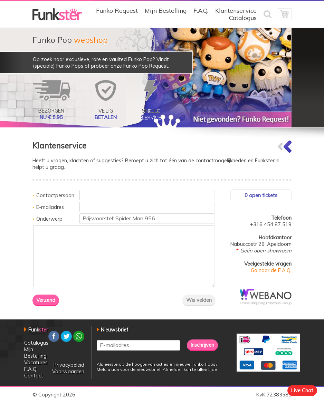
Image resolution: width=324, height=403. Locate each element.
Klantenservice (236, 10)
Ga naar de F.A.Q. (271, 270)
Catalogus (243, 17)
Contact (33, 375)
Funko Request (117, 10)
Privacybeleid (69, 365)
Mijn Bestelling (166, 10)
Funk (38, 329)
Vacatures (36, 362)
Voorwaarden (68, 371)
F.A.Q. (200, 10)
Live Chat (302, 390)
